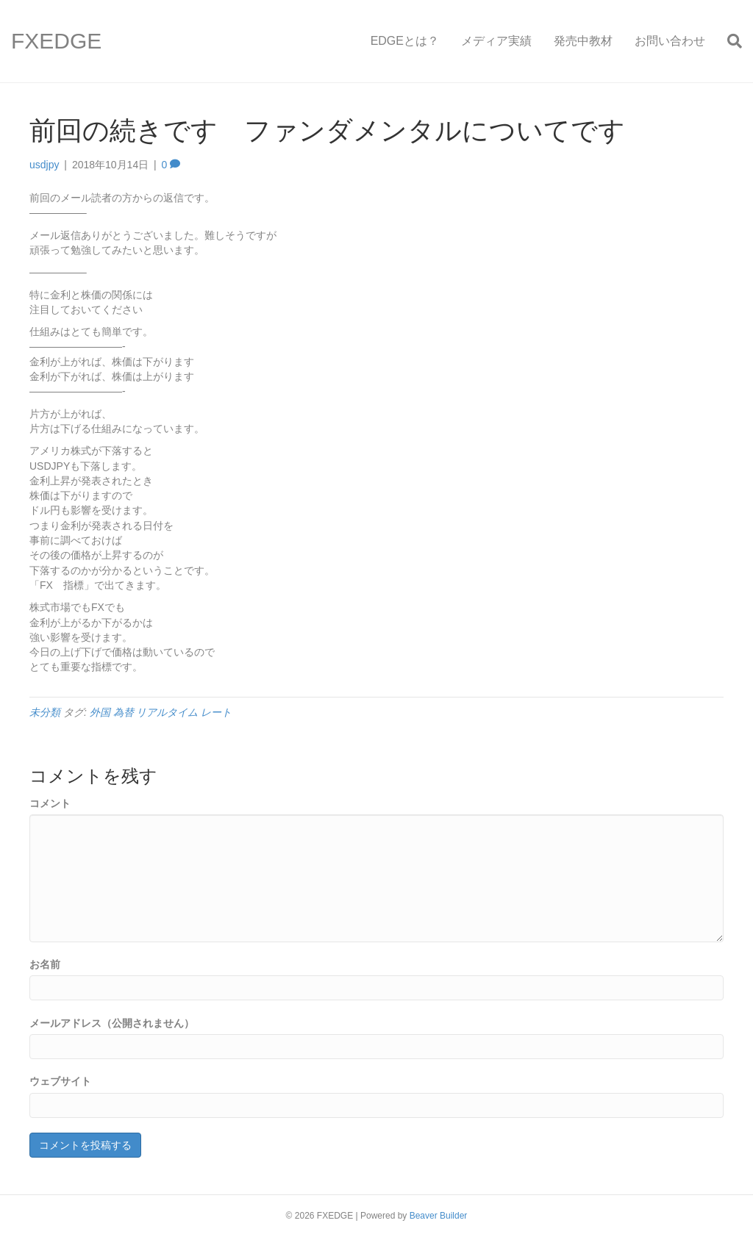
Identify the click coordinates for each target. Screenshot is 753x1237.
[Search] (729, 41)
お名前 (44, 964)
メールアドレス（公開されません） (111, 1023)
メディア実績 (496, 41)
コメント (50, 803)
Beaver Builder (439, 1216)
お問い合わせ (670, 41)
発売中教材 (583, 41)
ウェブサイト (60, 1081)
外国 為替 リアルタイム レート (161, 712)
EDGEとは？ (405, 41)
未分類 (44, 712)
